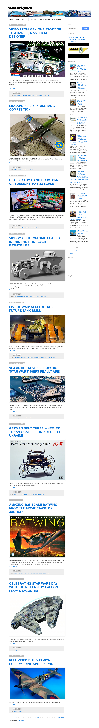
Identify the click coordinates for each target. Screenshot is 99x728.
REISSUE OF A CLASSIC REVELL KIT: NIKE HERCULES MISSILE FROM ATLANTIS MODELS (78, 215)
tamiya (20, 711)
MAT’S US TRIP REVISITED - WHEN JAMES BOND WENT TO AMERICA (82, 68)
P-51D (24, 169)
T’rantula (31, 227)
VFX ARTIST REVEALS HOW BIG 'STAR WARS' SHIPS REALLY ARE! (34, 369)
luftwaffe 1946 (39, 357)
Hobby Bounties (18, 169)
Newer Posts (13, 717)
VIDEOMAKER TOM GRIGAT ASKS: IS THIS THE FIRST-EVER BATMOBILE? (35, 241)
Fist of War (23, 357)
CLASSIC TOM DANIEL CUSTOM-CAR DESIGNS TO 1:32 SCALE (33, 181)
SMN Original (20, 7)
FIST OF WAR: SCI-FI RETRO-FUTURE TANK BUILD (31, 308)
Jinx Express (24, 95)
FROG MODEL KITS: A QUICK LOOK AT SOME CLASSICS (76, 39)
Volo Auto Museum (39, 494)
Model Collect (46, 357)
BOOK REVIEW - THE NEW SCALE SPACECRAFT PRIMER (82, 196)
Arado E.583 (17, 357)
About (17, 19)
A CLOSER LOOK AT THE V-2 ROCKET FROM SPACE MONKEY (82, 158)
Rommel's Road (39, 95)
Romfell (38, 296)
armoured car (17, 296)
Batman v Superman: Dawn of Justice (28, 573)
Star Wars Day (34, 650)
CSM (34, 296)
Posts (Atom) (20, 720)
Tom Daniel (46, 95)
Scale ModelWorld (44, 19)
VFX (30, 418)
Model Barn (33, 19)
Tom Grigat (43, 296)
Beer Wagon (17, 95)
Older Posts (60, 717)
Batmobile (41, 573)
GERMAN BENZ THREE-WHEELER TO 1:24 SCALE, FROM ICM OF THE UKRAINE (35, 432)
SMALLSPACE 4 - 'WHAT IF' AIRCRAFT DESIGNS (82, 102)
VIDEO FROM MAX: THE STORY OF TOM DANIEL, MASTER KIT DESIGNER (35, 33)
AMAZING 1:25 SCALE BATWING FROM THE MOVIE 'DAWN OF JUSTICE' (33, 508)
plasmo (53, 357)
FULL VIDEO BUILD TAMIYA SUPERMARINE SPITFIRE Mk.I (31, 662)
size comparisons (18, 418)
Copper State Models (26, 296)
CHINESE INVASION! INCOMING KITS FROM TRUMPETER (81, 86)
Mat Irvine (72, 253)
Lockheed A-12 (31, 357)
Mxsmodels (31, 95)
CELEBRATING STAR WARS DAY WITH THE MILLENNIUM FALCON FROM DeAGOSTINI (33, 587)
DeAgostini (16, 650)
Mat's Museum (56, 19)
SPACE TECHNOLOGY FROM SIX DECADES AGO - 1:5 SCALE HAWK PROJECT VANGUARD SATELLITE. (78, 139)
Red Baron (25, 227)
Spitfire (16, 711)
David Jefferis (73, 251)
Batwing (46, 573)
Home (11, 19)
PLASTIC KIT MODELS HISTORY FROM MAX (82, 232)
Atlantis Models (18, 227)
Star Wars (26, 418)
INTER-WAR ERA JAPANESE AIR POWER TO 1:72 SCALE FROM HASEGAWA (82, 121)
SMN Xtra (24, 19)
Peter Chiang (30, 169)
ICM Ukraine (31, 494)
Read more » (13, 88)
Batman (16, 573)
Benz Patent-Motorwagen (20, 494)
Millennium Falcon (25, 650)
